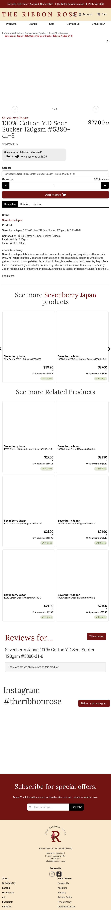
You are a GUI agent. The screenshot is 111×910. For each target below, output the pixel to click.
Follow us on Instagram (94, 703)
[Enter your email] (51, 807)
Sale (51, 23)
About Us (62, 888)
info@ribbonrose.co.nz (55, 861)
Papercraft (7, 902)
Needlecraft (8, 892)
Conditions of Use (66, 906)
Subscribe (76, 807)
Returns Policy (65, 897)
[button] (85, 14)
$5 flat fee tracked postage (70, 4)
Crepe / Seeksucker (58, 33)
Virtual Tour (98, 23)
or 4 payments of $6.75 (26, 156)
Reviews (38, 204)
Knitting (6, 888)
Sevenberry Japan (15, 118)
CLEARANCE (8, 883)
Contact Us (72, 23)
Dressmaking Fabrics (35, 33)
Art (3, 897)
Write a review (96, 636)
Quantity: (55, 179)
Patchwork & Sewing (12, 33)
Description (10, 204)
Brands (33, 23)
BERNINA (7, 906)
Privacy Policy (64, 902)
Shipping (24, 204)
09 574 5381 (97, 4)
